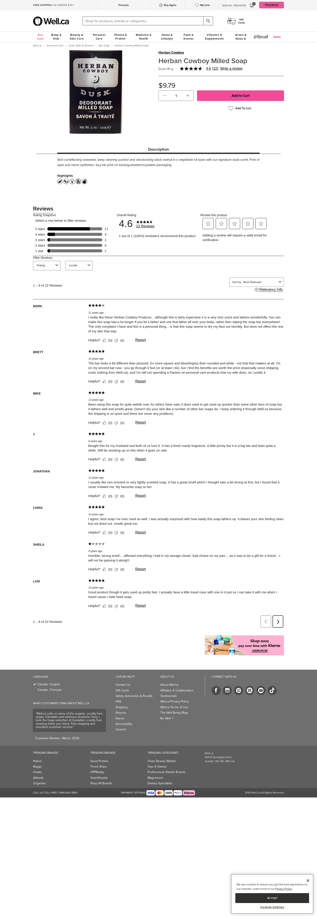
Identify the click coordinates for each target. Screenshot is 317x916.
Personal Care (99, 36)
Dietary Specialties (160, 783)
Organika (39, 783)
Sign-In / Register (234, 5)
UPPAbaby (97, 772)
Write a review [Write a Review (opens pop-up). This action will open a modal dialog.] (231, 68)
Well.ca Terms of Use (174, 707)
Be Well (166, 718)
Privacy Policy (283, 889)
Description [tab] (158, 149)
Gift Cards (122, 690)
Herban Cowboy (171, 52)
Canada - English (48, 684)
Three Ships (98, 766)
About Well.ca (169, 684)
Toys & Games (157, 766)
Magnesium (155, 777)
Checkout (271, 5)
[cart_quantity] (176, 96)
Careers (121, 729)
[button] (164, 96)
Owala (37, 772)
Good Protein (99, 761)
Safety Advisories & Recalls (134, 696)
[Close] (308, 880)
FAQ (118, 701)
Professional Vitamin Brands (166, 772)
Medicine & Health (143, 36)
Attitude (38, 777)
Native (37, 761)
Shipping (121, 707)
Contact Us (123, 684)
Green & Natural (241, 36)
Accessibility (124, 724)
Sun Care (40, 36)
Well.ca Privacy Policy (174, 701)
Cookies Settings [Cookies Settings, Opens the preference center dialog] (272, 907)
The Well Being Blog (174, 712)
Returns (121, 712)
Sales (277, 37)
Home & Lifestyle (167, 36)
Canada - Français (49, 689)
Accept (272, 898)
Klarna (120, 718)
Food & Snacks (188, 36)
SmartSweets (99, 777)
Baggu (37, 766)
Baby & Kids (56, 36)
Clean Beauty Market (161, 761)
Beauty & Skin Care (77, 36)
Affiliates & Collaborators (177, 690)
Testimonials (168, 696)
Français (123, 5)
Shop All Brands (101, 783)
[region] (272, 894)
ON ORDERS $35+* (54, 5)
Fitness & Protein (120, 36)
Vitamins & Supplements (214, 36)
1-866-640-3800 (67, 793)
